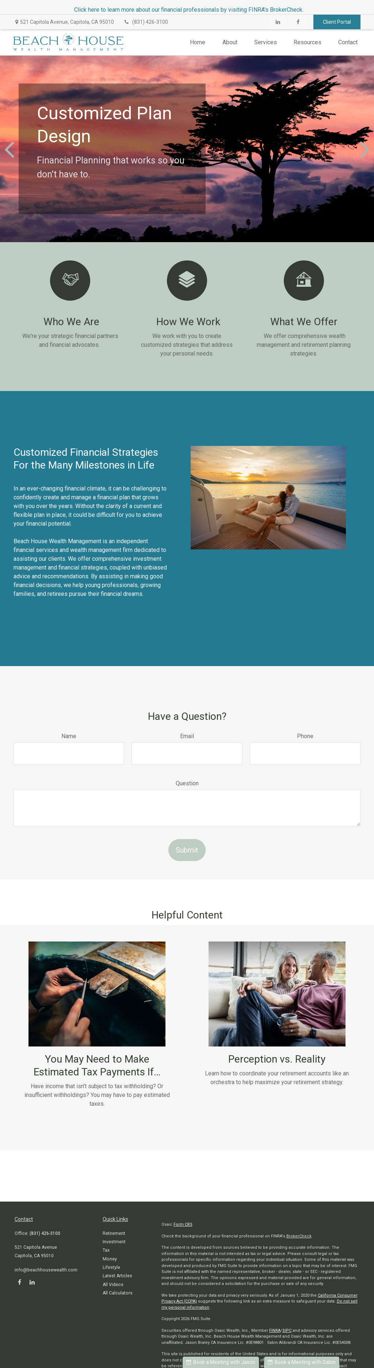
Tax (106, 1250)
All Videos (113, 1284)
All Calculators (118, 1293)
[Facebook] (298, 22)
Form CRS (182, 1224)
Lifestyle (111, 1267)
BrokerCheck (299, 1236)
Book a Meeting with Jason (220, 1362)
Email (187, 736)
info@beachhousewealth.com (46, 1270)
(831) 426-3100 (145, 22)
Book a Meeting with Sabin (302, 1362)
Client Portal (337, 22)
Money (110, 1259)
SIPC (286, 1330)
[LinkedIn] (278, 22)
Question (187, 783)
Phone (305, 736)
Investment (114, 1241)
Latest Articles (117, 1275)
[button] (197, 42)
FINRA (274, 1330)
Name (68, 736)
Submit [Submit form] (187, 850)
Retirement (114, 1233)
